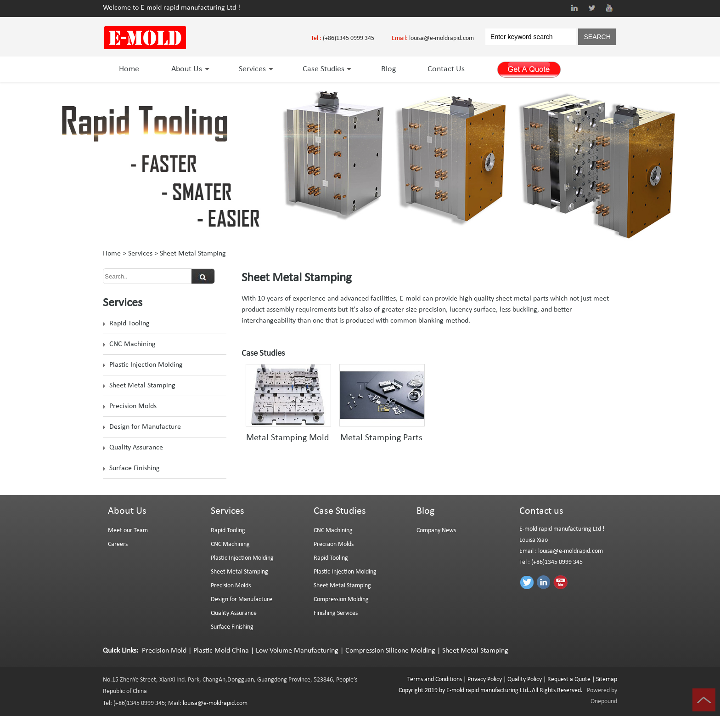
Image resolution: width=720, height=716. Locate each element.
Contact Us (446, 69)
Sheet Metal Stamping (142, 385)
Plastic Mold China (221, 650)
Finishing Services (336, 613)
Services (254, 69)
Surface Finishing (134, 468)
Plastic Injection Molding (146, 365)
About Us (189, 69)
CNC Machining (132, 344)
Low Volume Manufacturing (297, 650)
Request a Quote (568, 679)
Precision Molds (133, 406)
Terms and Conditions (434, 679)
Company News (436, 530)
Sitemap (606, 679)
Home (129, 69)
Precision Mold (164, 650)
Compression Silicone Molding (390, 650)
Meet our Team (128, 530)
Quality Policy (524, 679)
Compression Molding (341, 599)
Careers (118, 544)
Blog (388, 69)
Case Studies (326, 69)
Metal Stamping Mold (287, 438)
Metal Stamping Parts (381, 438)
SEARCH (597, 36)
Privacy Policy (484, 679)
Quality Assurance (136, 447)
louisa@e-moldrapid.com (441, 38)
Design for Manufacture (145, 427)
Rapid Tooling (129, 323)
